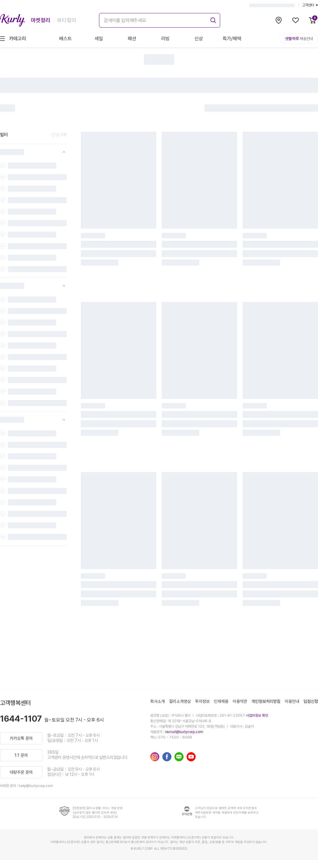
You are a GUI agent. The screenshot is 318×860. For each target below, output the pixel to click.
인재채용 (221, 701)
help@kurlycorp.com (36, 786)
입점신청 (310, 701)
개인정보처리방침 (265, 701)
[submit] (212, 19)
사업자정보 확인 (257, 715)
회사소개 (157, 701)
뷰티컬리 (66, 20)
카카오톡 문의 (21, 738)
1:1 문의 (21, 755)
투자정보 (202, 701)
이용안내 (292, 701)
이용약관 (240, 701)
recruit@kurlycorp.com (184, 732)
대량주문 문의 (21, 772)
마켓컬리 (40, 20)
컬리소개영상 (180, 701)
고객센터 (310, 5)
